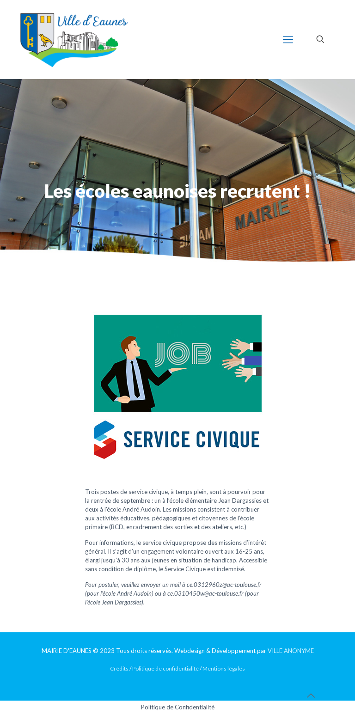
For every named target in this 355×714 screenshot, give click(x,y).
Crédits (119, 668)
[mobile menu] (288, 39)
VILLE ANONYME (291, 650)
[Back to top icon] (310, 695)
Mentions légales (223, 668)
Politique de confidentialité (165, 668)
